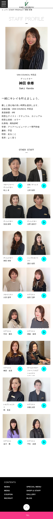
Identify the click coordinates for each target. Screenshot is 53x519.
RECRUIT (8, 498)
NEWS (7, 487)
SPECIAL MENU (33, 487)
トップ (4, 10)
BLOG (29, 498)
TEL (27, 515)
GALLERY (31, 494)
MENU (7, 491)
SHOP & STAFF (33, 491)
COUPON (8, 494)
